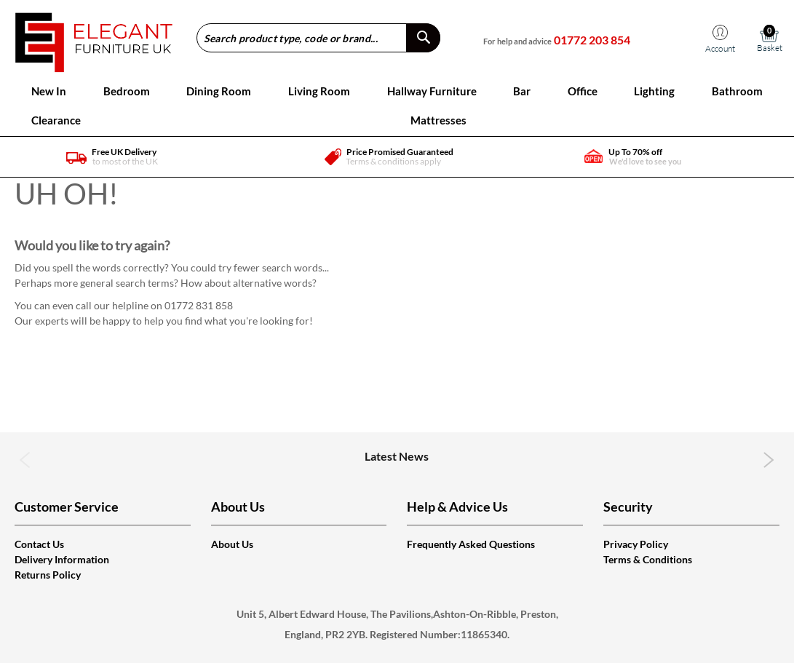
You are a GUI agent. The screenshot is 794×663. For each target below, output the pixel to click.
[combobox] (318, 37)
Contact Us (39, 544)
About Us (232, 544)
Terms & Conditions (647, 559)
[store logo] (93, 37)
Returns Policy (48, 574)
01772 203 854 (592, 40)
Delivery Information (62, 559)
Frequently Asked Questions (471, 544)
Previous (25, 460)
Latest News (397, 456)
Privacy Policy (635, 544)
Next (768, 460)
